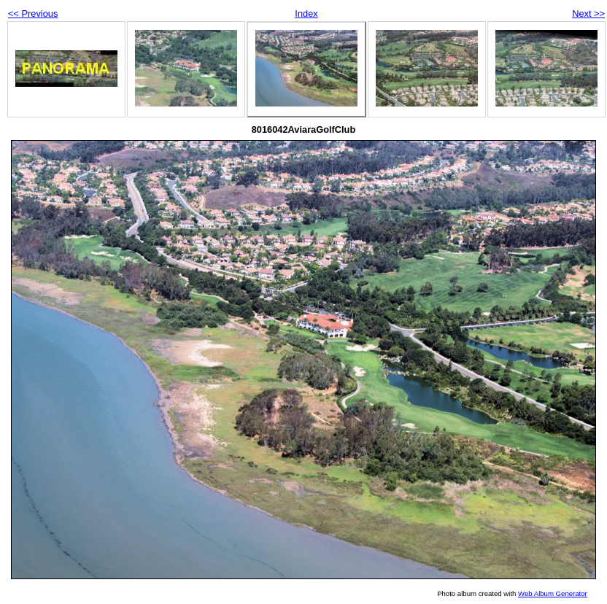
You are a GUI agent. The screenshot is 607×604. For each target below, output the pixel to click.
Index (306, 13)
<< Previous (33, 13)
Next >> (588, 13)
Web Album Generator (552, 593)
